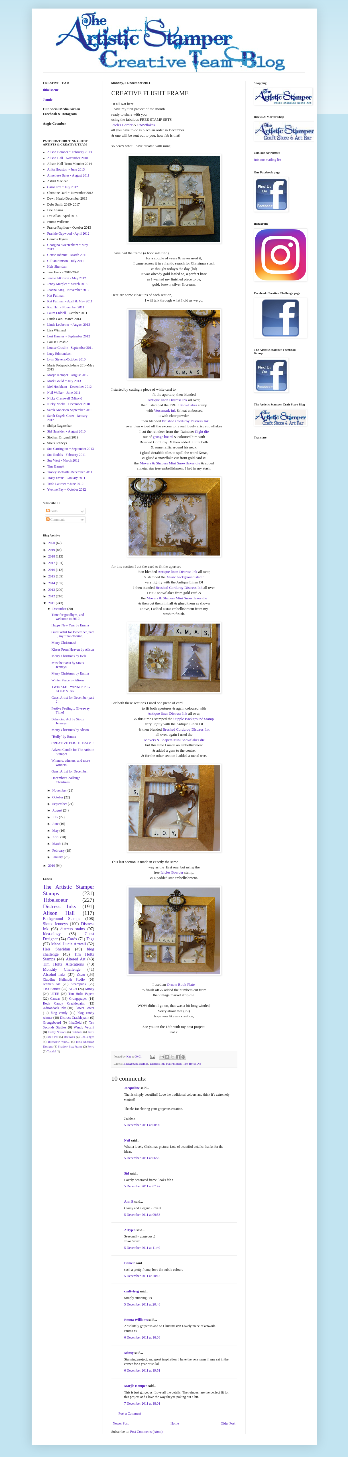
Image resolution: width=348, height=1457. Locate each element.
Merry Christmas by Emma (70, 673)
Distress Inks (59, 906)
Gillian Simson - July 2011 (65, 261)
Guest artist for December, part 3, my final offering (72, 634)
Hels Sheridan (57, 267)
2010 (52, 866)
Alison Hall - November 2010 (67, 158)
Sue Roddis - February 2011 (66, 455)
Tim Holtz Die (192, 1063)
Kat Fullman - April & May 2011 (70, 301)
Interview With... (59, 1041)
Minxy (129, 1353)
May (55, 831)
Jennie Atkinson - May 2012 (66, 278)
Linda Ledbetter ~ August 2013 (68, 325)
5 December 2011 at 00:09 (142, 1125)
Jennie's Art (51, 984)
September (60, 804)
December (59, 609)
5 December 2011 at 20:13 (142, 1276)
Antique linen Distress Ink (167, 400)
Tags (90, 939)
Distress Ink (157, 1063)
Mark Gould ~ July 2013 (64, 381)
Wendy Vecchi (84, 1027)
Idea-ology (52, 933)
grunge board (163, 437)
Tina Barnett (55, 466)
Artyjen (130, 1230)
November (60, 790)
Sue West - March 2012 (63, 460)
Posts (52, 511)
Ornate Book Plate (181, 984)
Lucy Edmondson (59, 354)
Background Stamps (135, 1063)
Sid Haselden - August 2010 (66, 431)
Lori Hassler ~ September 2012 (68, 336)
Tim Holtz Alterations (63, 964)
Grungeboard (52, 1022)
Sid (126, 1173)
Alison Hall (59, 913)
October (58, 797)
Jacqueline (132, 1088)
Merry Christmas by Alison (70, 730)
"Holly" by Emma (63, 737)
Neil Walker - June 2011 (63, 393)
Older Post (228, 1423)
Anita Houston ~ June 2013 (66, 169)
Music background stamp (185, 577)
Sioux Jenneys (55, 923)
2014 (52, 583)
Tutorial (51, 1051)
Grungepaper (78, 999)
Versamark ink (165, 410)
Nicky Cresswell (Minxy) (64, 398)
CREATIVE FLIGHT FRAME (72, 743)
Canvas (55, 999)
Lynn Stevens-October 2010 (66, 359)
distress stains (72, 929)
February (58, 851)
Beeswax (69, 1036)
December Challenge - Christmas (66, 780)
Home (174, 1423)
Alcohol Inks (54, 974)
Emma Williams (136, 1320)
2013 (52, 590)
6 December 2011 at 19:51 (142, 1370)
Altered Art (76, 959)
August (57, 810)
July (55, 817)
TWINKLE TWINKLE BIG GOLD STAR (70, 689)
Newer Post (121, 1423)
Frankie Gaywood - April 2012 (68, 233)
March (57, 844)
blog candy (59, 1013)
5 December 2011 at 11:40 (142, 1248)
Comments (55, 520)
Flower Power (84, 1008)
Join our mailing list (267, 160)
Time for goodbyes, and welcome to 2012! (67, 617)
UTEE (54, 994)
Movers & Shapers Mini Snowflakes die (170, 463)
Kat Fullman (174, 1063)
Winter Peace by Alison (67, 680)
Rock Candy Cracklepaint (64, 1003)
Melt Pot (53, 1036)
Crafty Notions (57, 1032)
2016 (52, 570)
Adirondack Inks (54, 1008)
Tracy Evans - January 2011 (66, 478)
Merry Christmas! (63, 643)
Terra (91, 1032)
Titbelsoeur (55, 900)
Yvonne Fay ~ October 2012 (66, 489)
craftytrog (131, 1291)
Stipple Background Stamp (193, 719)
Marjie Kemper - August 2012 (68, 375)
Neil (127, 1140)
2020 (52, 543)
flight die (201, 431)
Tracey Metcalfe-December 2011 (69, 472)
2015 (52, 576)
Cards (72, 939)
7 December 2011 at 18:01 (142, 1403)
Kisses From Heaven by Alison (72, 649)
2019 (52, 550)
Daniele (129, 1263)
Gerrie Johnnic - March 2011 (67, 255)
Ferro (90, 1046)
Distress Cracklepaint (74, 1018)
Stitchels (77, 1032)
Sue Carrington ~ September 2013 (70, 449)
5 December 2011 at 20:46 (142, 1304)
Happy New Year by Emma (70, 625)
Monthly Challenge (62, 969)
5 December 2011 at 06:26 (142, 1158)
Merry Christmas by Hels (68, 656)
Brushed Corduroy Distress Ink (185, 421)
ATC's (72, 989)
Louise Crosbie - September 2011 (70, 348)
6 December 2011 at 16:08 (142, 1337)
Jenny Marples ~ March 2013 (67, 284)
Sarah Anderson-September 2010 (70, 410)
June (55, 824)
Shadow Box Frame (70, 1046)
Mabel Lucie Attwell (68, 944)
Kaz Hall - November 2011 (65, 307)
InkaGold (75, 1022)
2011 (52, 603)
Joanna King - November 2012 (68, 290)
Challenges (87, 1036)
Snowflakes (146, 125)
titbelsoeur (51, 90)
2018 (52, 556)
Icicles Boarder (171, 872)
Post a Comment (130, 1413)
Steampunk (78, 984)
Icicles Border (122, 125)
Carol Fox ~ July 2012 (62, 187)
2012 (52, 596)
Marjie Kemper (135, 1386)
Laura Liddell (56, 313)
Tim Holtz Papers (81, 994)
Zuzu (81, 974)
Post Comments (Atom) (146, 1432)
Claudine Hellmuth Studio (64, 979)
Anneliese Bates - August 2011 (68, 175)
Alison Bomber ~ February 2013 (69, 152)
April (56, 837)
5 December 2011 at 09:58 (142, 1215)
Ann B (129, 1202)
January (58, 857)
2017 (52, 563)
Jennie (47, 100)
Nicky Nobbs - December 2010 (68, 404)
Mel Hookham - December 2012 (69, 387)
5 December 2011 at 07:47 (142, 1186)
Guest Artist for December (69, 771)
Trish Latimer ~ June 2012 (65, 484)
